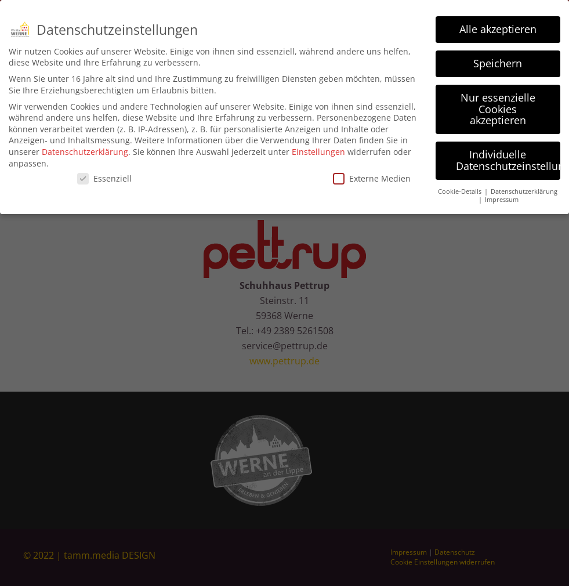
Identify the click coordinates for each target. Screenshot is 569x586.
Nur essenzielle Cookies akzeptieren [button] (498, 104)
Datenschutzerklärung (85, 147)
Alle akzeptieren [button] (498, 25)
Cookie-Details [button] (460, 187)
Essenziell (104, 174)
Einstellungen (318, 147)
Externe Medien (372, 174)
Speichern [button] (497, 59)
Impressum (502, 195)
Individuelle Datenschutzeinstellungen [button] (508, 156)
